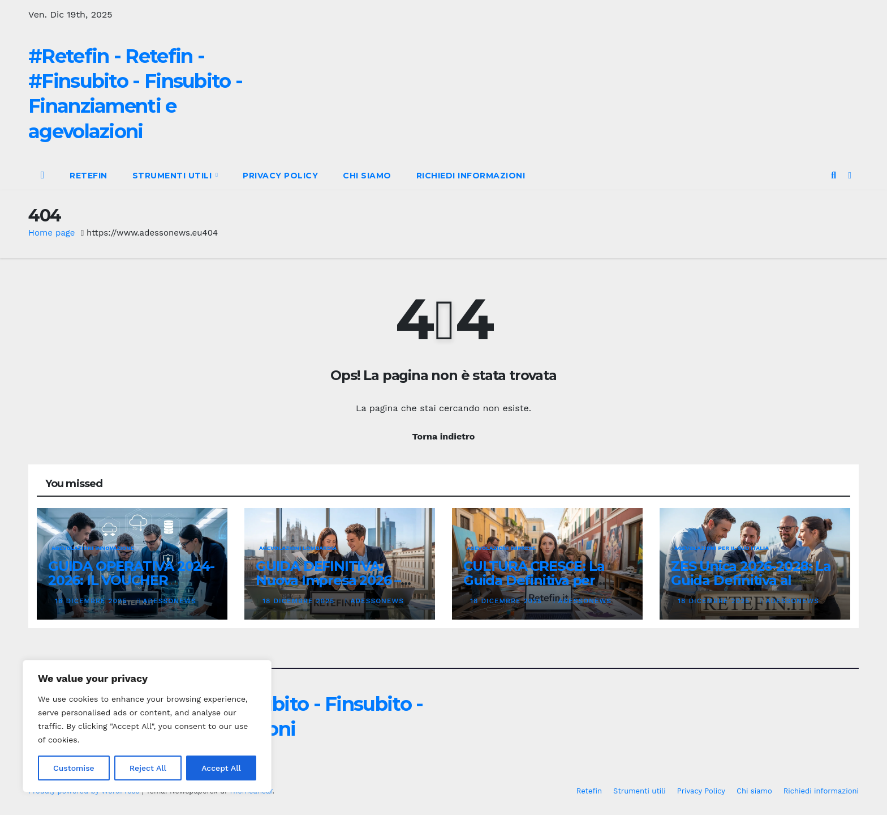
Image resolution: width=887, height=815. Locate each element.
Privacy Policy (280, 175)
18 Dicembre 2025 (92, 601)
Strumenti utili (173, 175)
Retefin (88, 175)
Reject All (148, 768)
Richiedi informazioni (471, 175)
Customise (73, 768)
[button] (833, 175)
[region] (147, 726)
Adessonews (166, 601)
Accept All (221, 768)
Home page (51, 233)
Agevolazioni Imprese (501, 548)
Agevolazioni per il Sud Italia (721, 548)
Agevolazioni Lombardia (298, 548)
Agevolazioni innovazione (92, 548)
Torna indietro (443, 436)
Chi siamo (367, 175)
